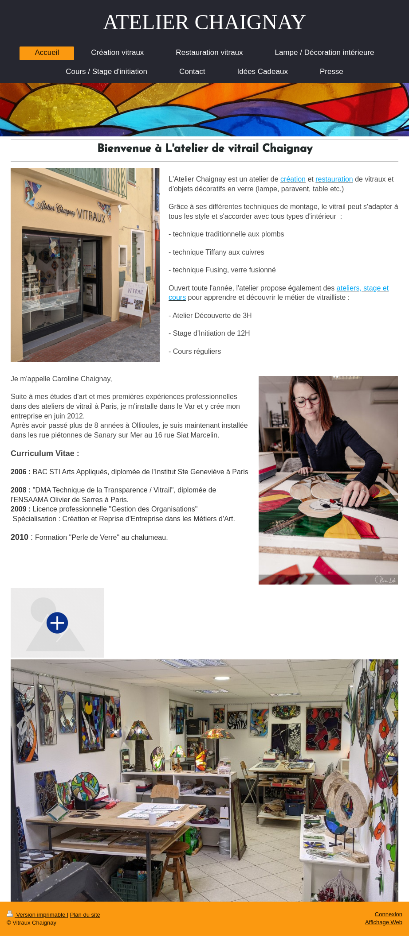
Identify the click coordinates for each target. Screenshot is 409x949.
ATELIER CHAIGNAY (204, 22)
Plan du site (85, 914)
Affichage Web (383, 922)
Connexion (388, 914)
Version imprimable (37, 914)
